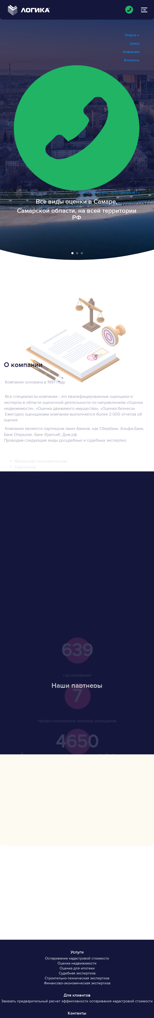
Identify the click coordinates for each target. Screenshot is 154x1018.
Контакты (131, 60)
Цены (134, 44)
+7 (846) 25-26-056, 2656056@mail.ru (76, 130)
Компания (131, 52)
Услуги (132, 35)
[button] (72, 253)
